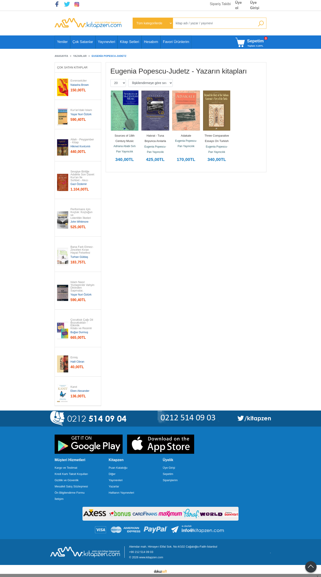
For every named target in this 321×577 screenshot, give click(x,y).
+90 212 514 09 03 (141, 552)
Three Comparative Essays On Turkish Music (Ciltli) (217, 141)
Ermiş (74, 357)
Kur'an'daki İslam (81, 110)
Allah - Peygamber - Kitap (82, 141)
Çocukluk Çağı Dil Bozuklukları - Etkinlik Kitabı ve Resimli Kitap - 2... (82, 325)
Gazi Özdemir (78, 184)
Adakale (186, 135)
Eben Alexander (79, 390)
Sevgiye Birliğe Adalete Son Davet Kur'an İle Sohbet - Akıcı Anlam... (82, 177)
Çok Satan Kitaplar (72, 67)
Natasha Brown (79, 84)
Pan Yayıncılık (124, 151)
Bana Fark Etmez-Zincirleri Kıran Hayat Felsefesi (81, 250)
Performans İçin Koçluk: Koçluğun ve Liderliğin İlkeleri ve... (81, 215)
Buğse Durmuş (79, 332)
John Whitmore (79, 221)
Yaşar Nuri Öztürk (80, 114)
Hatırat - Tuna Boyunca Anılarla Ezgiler (156, 141)
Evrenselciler (78, 80)
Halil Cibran (77, 361)
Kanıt (73, 387)
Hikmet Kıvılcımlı (80, 146)
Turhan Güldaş (79, 257)
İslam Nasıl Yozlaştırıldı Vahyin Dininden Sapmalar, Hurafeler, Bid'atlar (82, 288)
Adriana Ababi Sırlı (124, 146)
